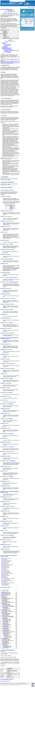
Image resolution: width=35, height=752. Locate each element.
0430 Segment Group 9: (5, 418)
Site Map (2, 689)
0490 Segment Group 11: (5, 446)
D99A (6, 62)
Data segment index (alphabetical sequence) (11, 50)
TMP (13, 337)
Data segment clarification (8, 49)
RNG (15, 337)
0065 (11, 205)
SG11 (8, 340)
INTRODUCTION (5, 42)
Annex (3, 53)
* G (3, 396)
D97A (16, 61)
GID (10, 337)
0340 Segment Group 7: (5, 378)
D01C (18, 62)
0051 (11, 208)
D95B (10, 61)
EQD (10, 491)
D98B (4, 62)
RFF (3, 263)
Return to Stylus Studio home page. (4, 687)
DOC (10, 446)
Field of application (7, 45)
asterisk (2, 677)
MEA (3, 408)
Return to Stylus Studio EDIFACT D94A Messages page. (8, 9)
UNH (3, 196)
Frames (29, 7)
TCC (2, 578)
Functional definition (7, 44)
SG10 (6, 340)
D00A (10, 62)
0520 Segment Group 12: (5, 460)
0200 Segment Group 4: (5, 309)
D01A (14, 62)
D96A (12, 61)
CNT (3, 240)
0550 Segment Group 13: (5, 476)
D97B (18, 61)
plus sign (2, 675)
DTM (3, 226)
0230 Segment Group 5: (5, 322)
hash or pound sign (4, 679)
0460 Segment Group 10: (5, 433)
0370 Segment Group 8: (5, 392)
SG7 (5, 338)
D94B (6, 61)
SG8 (8, 338)
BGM (3, 210)
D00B (12, 62)
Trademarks (11, 689)
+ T (3, 277)
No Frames (33, 7)
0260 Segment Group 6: (5, 337)
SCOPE (3, 43)
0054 (11, 207)
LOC (10, 244)
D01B (16, 62)
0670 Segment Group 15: (5, 535)
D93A (1, 61)
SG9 (3, 340)
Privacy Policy (4, 689)
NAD (10, 322)
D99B (8, 62)
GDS (7, 338)
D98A (1, 62)
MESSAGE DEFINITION (6, 48)
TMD (17, 337)
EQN (3, 413)
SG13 (14, 460)
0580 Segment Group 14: (5, 491)
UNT (3, 549)
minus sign (2, 682)
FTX (3, 232)
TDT (3, 288)
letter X (2, 683)
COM (2, 560)
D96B (14, 61)
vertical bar (2, 680)
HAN (12, 337)
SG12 (10, 340)
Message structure (7, 51)
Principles (6, 46)
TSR (3, 298)
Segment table (8, 52)
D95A (8, 61)
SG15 (7, 492)
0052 (11, 206)
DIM (10, 418)
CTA (3, 216)
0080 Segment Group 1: (5, 244)
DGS (10, 460)
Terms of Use (8, 689)
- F (2, 400)
